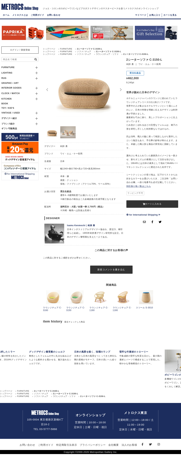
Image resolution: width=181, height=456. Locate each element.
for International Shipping (143, 215)
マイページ (140, 19)
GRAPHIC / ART (10, 83)
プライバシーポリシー (93, 446)
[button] (121, 89)
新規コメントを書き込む (111, 270)
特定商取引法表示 (66, 446)
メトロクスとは (20, 19)
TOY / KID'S (7, 108)
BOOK (4, 103)
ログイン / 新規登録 (20, 50)
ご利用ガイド (37, 19)
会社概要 (113, 446)
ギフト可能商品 (9, 128)
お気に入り (154, 19)
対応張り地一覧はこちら (138, 186)
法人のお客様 (129, 446)
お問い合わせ (53, 19)
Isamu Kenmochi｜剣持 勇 (81, 225)
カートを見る (170, 19)
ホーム (6, 19)
